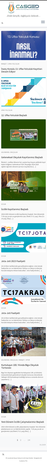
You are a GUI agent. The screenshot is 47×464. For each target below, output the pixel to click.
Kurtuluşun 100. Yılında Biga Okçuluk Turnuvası (20, 366)
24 (29, 440)
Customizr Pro (23, 461)
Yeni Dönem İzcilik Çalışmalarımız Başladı (22, 421)
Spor (28, 360)
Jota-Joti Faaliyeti (10, 313)
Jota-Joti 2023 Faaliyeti (13, 261)
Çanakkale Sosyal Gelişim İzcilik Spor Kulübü (20, 458)
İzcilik (3, 204)
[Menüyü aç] (43, 22)
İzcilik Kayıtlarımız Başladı (14, 209)
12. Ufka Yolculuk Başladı (14, 115)
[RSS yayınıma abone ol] (3, 23)
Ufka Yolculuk (13, 64)
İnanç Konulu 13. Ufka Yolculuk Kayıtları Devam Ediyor (21, 70)
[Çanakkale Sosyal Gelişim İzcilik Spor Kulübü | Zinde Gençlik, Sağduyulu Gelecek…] (23, 7)
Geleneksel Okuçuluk (9, 152)
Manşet (4, 64)
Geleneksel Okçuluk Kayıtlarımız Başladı (22, 157)
